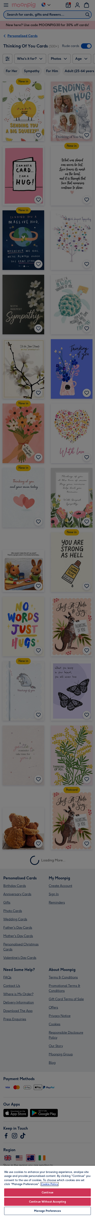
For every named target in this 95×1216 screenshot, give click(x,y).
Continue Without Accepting (47, 1201)
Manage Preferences (47, 1210)
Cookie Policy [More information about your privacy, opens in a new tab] (49, 1184)
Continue (47, 1192)
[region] (47, 1190)
